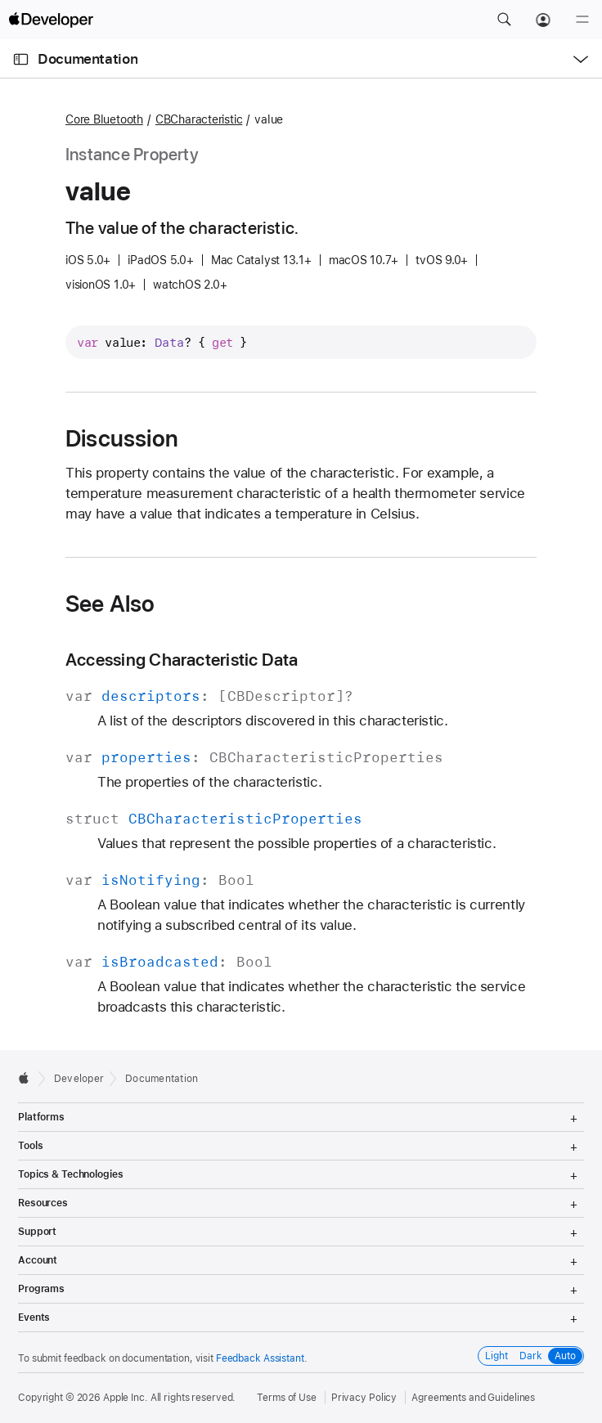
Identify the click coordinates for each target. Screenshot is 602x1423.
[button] (503, 19)
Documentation (87, 59)
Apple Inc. (125, 1397)
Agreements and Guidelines (473, 1397)
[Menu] (582, 19)
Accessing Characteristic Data (182, 659)
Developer (79, 1078)
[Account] (543, 19)
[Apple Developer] (50, 19)
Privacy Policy (364, 1397)
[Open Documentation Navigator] (21, 59)
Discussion (121, 438)
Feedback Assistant (260, 1358)
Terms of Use (287, 1397)
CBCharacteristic (198, 119)
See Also (110, 603)
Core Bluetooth (104, 119)
